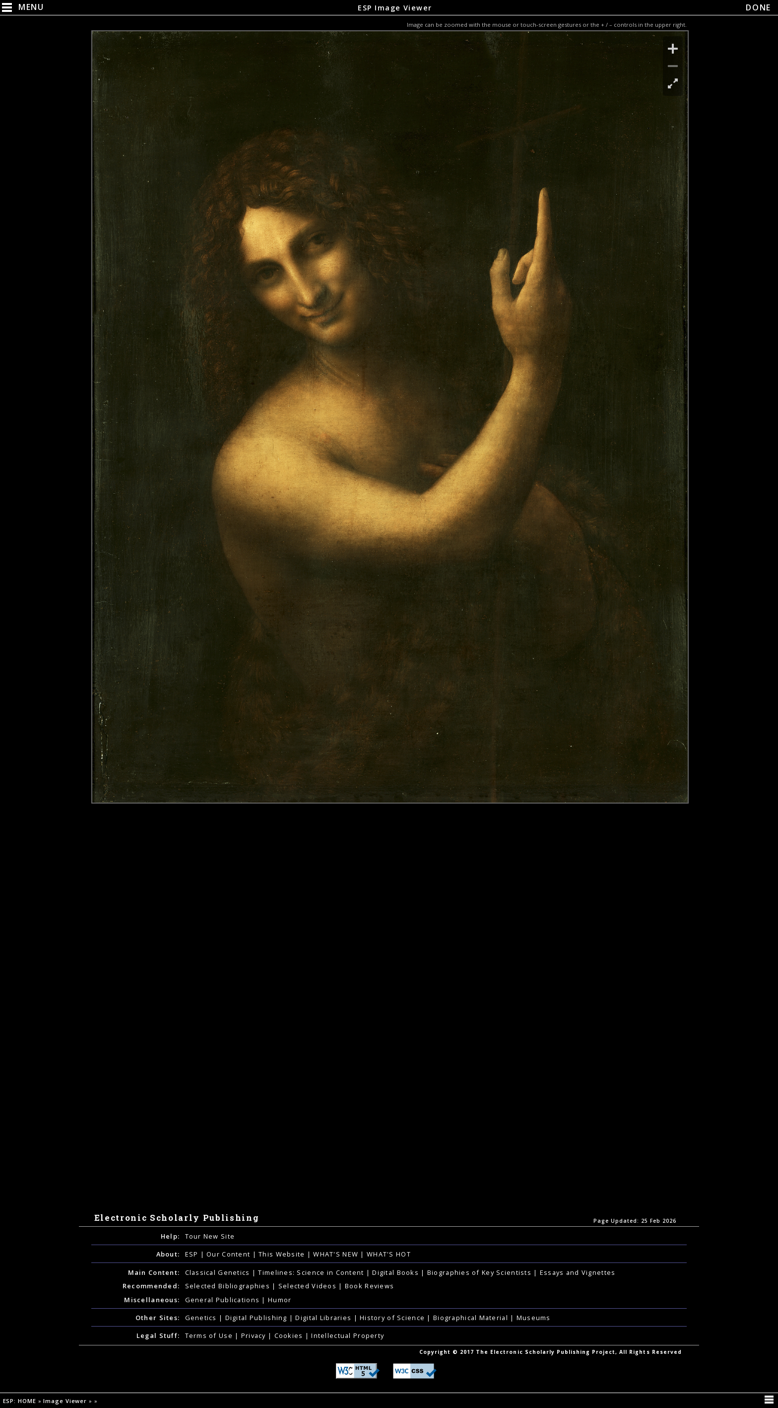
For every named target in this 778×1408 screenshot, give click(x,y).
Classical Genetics (218, 1272)
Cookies (289, 1335)
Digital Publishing (257, 1317)
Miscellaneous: (152, 1299)
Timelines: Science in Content (312, 1272)
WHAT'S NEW (336, 1254)
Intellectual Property (347, 1335)
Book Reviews (369, 1285)
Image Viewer (66, 1401)
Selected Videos (308, 1285)
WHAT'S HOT (389, 1254)
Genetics (202, 1317)
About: (168, 1254)
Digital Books (396, 1272)
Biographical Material (471, 1317)
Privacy (254, 1335)
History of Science (393, 1317)
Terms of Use (210, 1335)
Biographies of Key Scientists (480, 1272)
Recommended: (151, 1285)
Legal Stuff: (158, 1335)
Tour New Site (210, 1236)
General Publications (223, 1299)
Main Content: (154, 1272)
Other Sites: (157, 1317)
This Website (283, 1254)
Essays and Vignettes (578, 1272)
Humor (279, 1299)
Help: (170, 1236)
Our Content (229, 1254)
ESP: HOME (20, 1401)
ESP (192, 1254)
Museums (534, 1317)
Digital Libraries (324, 1317)
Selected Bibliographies (228, 1285)
